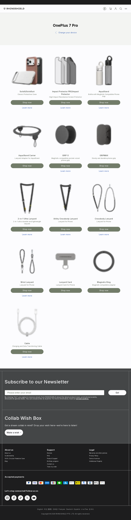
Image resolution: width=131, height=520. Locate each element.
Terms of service (94, 458)
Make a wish (14, 432)
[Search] (120, 9)
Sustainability (9, 455)
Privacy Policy (93, 455)
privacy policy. (82, 399)
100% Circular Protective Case (15, 458)
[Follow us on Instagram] (7, 497)
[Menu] (126, 9)
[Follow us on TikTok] (20, 497)
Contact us (50, 464)
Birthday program (52, 461)
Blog (6, 461)
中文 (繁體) (48, 509)
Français (62, 509)
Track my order (52, 466)
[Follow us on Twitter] (27, 497)
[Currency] (104, 9)
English (40, 509)
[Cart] (110, 9)
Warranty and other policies (98, 453)
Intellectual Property (95, 461)
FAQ (48, 455)
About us (8, 453)
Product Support (52, 458)
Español (77, 509)
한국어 (91, 509)
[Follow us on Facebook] (14, 497)
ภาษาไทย (84, 509)
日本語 (55, 509)
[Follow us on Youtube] (33, 497)
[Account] (116, 9)
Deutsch (69, 509)
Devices (49, 453)
